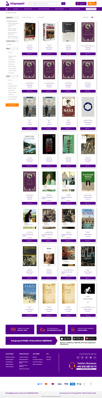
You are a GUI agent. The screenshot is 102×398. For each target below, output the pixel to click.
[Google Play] (78, 339)
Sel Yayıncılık (10, 72)
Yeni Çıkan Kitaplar (38, 359)
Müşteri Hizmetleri (37, 364)
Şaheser (30, 270)
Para (30, 120)
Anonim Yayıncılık (11, 70)
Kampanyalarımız (12, 21)
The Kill (68, 195)
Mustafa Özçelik (11, 88)
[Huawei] (90, 339)
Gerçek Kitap (49, 272)
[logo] (15, 3)
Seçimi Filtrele (12, 105)
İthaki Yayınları (11, 62)
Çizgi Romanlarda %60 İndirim (12, 33)
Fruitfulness (88, 83)
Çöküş (49, 46)
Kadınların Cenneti (88, 120)
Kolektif (9, 83)
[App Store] (65, 339)
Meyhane (49, 270)
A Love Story (29, 232)
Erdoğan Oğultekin (12, 86)
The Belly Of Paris (49, 232)
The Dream (49, 195)
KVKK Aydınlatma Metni (23, 362)
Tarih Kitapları (9, 361)
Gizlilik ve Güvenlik (24, 368)
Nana (68, 120)
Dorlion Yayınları (88, 122)
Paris (29, 307)
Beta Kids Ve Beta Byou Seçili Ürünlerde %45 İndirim (13, 38)
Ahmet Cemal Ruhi (12, 96)
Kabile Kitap (68, 47)
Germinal (29, 46)
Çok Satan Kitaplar (38, 361)
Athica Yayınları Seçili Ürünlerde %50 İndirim (13, 25)
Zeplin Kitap (68, 160)
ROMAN (15, 9)
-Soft (43, 396)
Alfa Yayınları (10, 64)
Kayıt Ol (82, 4)
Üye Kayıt (48, 357)
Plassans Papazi (88, 195)
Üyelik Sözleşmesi (23, 359)
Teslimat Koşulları (23, 357)
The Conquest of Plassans (88, 46)
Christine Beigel (11, 99)
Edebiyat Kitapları (10, 357)
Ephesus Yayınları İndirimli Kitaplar (12, 29)
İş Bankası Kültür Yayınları (11, 57)
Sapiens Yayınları (88, 309)
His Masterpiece (30, 83)
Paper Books (88, 47)
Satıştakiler (40, 17)
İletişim (34, 357)
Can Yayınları (10, 59)
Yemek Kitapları (10, 366)
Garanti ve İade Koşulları (23, 366)
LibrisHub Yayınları (88, 197)
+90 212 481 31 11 (86, 366)
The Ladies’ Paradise (49, 83)
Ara (62, 3)
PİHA (29, 122)
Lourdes (30, 158)
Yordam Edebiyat (88, 272)
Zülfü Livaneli (11, 90)
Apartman (49, 158)
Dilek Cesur (10, 94)
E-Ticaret (47, 396)
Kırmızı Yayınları (49, 309)
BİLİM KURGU (28, 9)
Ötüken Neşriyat (11, 68)
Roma (87, 232)
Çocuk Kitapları (10, 359)
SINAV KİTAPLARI (74, 9)
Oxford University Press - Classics (47, 198)
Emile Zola (29, 49)
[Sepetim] (92, 3)
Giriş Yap (48, 359)
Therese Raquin (29, 195)
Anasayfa (8, 12)
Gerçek (49, 307)
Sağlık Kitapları (9, 364)
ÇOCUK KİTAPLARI (43, 9)
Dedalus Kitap (49, 160)
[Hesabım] (78, 3)
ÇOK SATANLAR (91, 9)
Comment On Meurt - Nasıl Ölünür (88, 307)
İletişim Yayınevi (11, 66)
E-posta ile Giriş (82, 3)
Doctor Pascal (68, 83)
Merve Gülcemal (11, 92)
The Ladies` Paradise (68, 270)
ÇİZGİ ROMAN (59, 9)
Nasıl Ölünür (68, 158)
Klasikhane (68, 122)
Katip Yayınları (29, 47)
